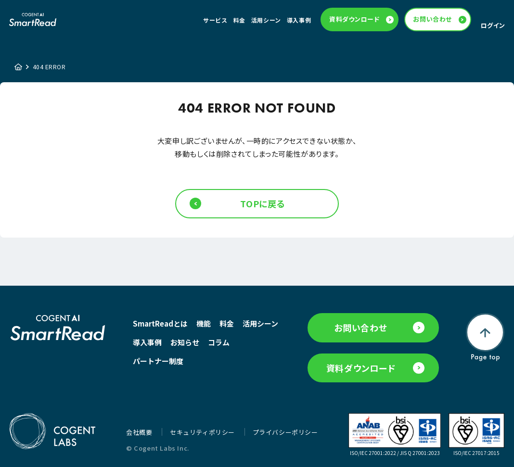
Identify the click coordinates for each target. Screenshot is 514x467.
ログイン (493, 25)
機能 (203, 323)
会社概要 (140, 432)
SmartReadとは (160, 323)
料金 (239, 20)
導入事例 (299, 20)
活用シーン (266, 20)
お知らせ (184, 342)
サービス (215, 20)
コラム (219, 342)
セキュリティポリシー (203, 432)
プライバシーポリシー (285, 432)
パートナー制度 (158, 361)
